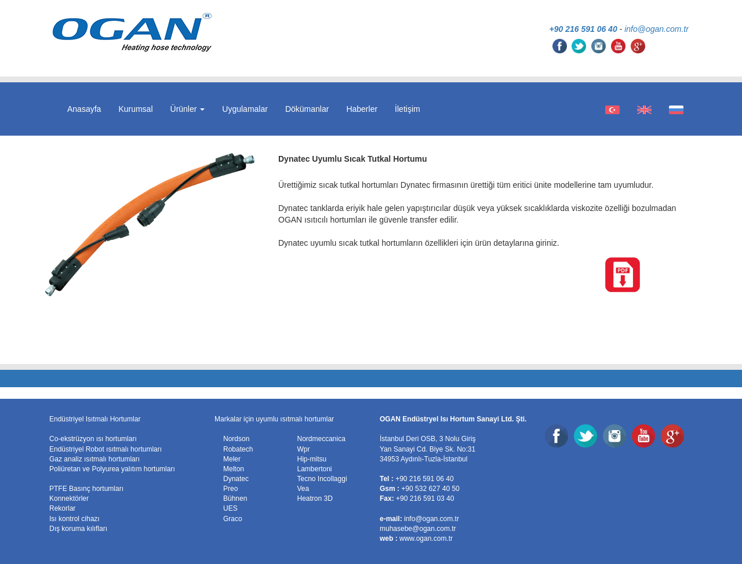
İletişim (407, 109)
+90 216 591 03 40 (425, 498)
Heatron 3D (315, 498)
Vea (303, 489)
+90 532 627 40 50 (430, 489)
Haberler (361, 109)
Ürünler (187, 109)
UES (230, 508)
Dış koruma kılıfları (78, 529)
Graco (232, 519)
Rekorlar (62, 508)
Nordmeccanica (321, 439)
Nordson (236, 439)
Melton (233, 469)
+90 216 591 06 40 (583, 29)
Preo (230, 489)
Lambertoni (314, 469)
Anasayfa (84, 109)
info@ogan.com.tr (656, 29)
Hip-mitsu (312, 459)
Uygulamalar (245, 109)
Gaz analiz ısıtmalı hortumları (94, 459)
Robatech (238, 449)
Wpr (303, 449)
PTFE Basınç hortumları (86, 489)
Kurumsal (135, 109)
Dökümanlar (307, 109)
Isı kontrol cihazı (74, 519)
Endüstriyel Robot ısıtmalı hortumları (105, 449)
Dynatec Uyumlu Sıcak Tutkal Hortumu (352, 158)
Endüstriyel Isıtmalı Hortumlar (94, 419)
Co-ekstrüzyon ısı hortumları (93, 439)
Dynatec (236, 479)
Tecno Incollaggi (322, 479)
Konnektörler (69, 498)
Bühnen (235, 498)
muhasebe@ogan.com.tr (418, 529)
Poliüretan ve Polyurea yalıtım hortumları (112, 469)
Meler (232, 459)
